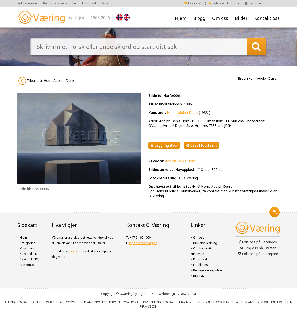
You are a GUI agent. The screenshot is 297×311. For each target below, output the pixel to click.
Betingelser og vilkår (207, 270)
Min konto (27, 265)
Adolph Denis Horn (180, 161)
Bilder (241, 18)
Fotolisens (200, 265)
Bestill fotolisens (201, 145)
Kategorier (27, 243)
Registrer (253, 3)
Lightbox (216, 3)
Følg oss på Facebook (258, 242)
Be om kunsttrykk (84, 3)
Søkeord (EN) (29, 254)
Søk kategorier (27, 3)
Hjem (180, 18)
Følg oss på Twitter (258, 248)
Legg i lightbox (164, 145)
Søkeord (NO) (29, 259)
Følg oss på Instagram (258, 253)
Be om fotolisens (55, 3)
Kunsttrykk (200, 259)
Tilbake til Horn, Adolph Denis (46, 81)
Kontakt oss (267, 18)
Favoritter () (195, 3)
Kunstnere (27, 248)
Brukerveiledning (205, 243)
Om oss (220, 18)
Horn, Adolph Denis (182, 112)
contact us (77, 251)
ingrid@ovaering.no (143, 243)
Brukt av (198, 276)
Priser (105, 3)
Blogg (199, 18)
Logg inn (234, 3)
